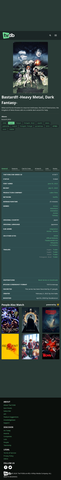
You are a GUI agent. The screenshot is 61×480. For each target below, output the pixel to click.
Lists (5, 439)
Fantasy (55, 215)
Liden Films (54, 193)
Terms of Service (10, 453)
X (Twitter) (54, 245)
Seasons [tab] (15, 168)
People (6, 442)
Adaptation (54, 229)
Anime (55, 213)
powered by (52, 304)
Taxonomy (7, 445)
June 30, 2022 (53, 183)
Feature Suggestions (11, 417)
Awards (6, 433)
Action (55, 206)
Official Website (52, 238)
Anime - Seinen (52, 231)
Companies (8, 436)
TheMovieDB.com (51, 240)
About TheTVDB (9, 405)
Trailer (55, 249)
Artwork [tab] (38, 168)
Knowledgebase (9, 420)
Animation (54, 211)
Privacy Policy (8, 456)
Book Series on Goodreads (48, 280)
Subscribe (7, 411)
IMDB (56, 236)
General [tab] (5, 168)
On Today (7, 430)
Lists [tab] (47, 168)
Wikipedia (54, 243)
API (5, 414)
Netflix (55, 197)
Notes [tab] (55, 168)
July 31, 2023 (53, 188)
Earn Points (8, 408)
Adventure (54, 208)
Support (7, 423)
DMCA (6, 459)
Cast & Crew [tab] (26, 168)
